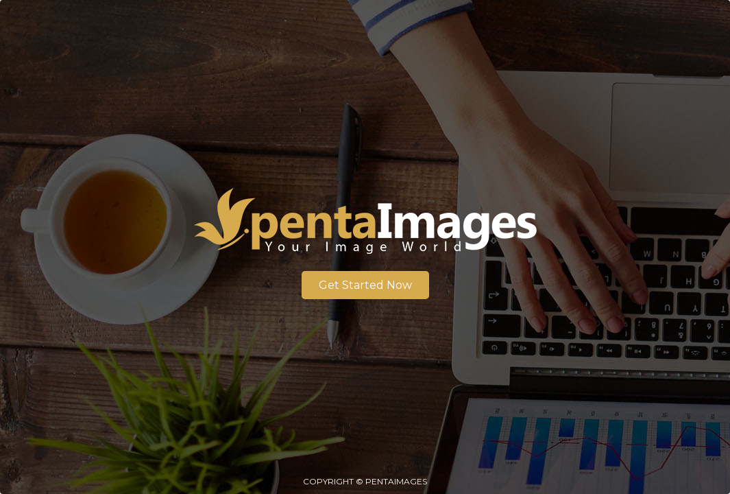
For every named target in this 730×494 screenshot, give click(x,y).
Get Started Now (365, 285)
